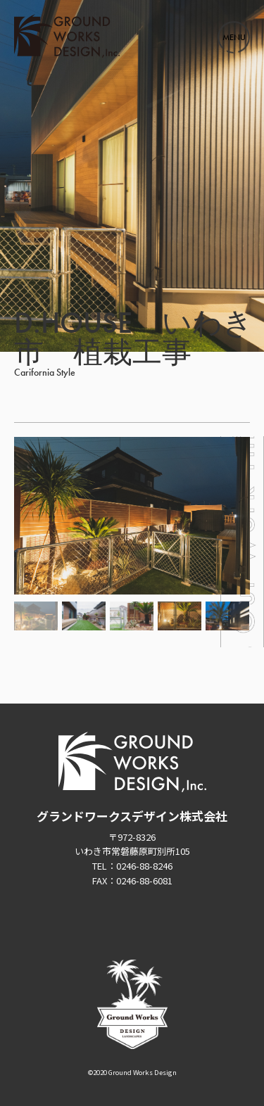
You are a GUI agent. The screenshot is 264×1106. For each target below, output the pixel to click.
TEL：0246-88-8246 (132, 865)
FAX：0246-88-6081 (132, 880)
